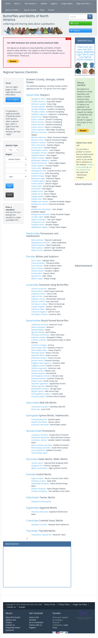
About (17, 3)
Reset (9, 195)
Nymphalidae (33, 320)
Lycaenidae (32, 284)
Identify (44, 3)
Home (7, 3)
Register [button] (75, 30)
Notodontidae (34, 430)
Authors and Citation (11, 621)
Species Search (30, 10)
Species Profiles (12, 10)
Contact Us (11, 607)
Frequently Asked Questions (13, 628)
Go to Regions (13, 99)
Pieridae (30, 256)
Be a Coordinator (36, 622)
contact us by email (84, 165)
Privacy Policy (64, 604)
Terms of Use (49, 604)
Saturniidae (32, 402)
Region (9, 154)
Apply (9, 186)
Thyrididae (32, 530)
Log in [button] (75, 23)
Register (32, 627)
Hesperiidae (32, 94)
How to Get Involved (34, 618)
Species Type (12, 145)
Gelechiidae (32, 497)
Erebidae (31, 474)
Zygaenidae (32, 507)
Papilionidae (33, 233)
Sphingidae (32, 415)
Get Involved (31, 3)
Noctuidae (32, 459)
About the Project (13, 617)
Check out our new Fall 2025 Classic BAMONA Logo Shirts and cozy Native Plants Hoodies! (85, 53)
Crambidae (32, 520)
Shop (42, 10)
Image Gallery (66, 3)
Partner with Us (35, 625)
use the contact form (84, 168)
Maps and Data (83, 3)
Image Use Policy (80, 604)
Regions (54, 3)
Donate (51, 10)
